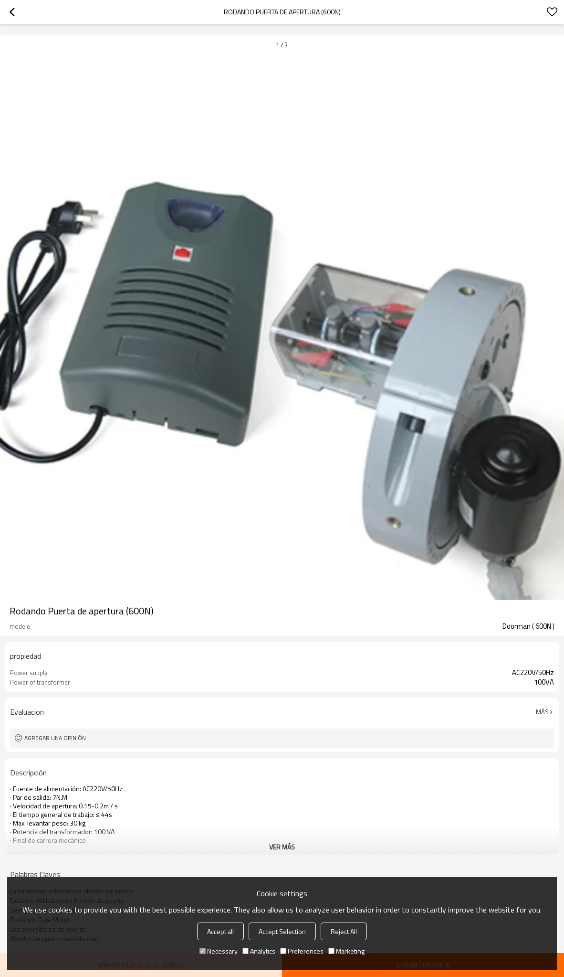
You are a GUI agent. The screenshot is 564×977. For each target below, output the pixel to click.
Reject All (344, 931)
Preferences (302, 951)
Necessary (218, 951)
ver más (282, 847)
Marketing (346, 951)
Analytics (258, 951)
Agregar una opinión (55, 737)
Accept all (220, 931)
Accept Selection (282, 931)
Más (542, 712)
